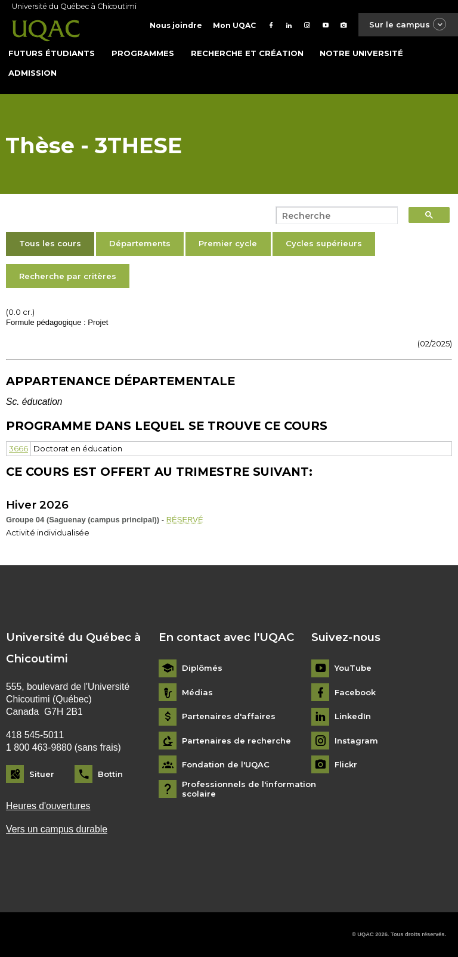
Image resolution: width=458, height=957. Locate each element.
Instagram (356, 740)
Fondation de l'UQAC (226, 764)
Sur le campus (408, 25)
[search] (333, 215)
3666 (18, 448)
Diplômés (202, 668)
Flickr (346, 764)
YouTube (353, 668)
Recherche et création (247, 53)
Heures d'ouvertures (48, 806)
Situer (41, 774)
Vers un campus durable (56, 830)
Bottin (110, 774)
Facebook (355, 692)
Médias (197, 692)
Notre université (361, 53)
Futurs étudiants (51, 53)
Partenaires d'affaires (229, 716)
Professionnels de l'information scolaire (249, 789)
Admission (32, 73)
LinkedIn (353, 716)
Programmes (143, 53)
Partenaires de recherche (236, 740)
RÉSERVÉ (184, 519)
